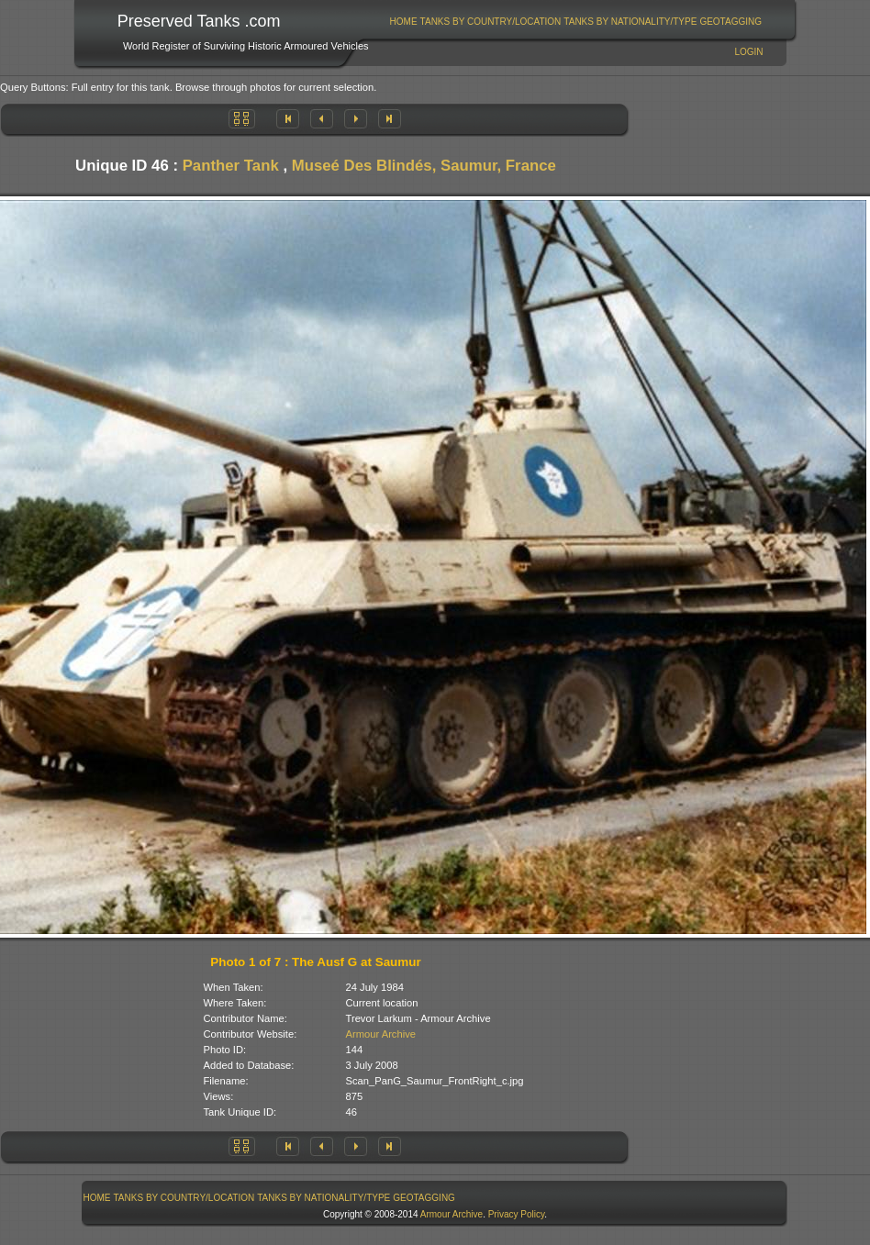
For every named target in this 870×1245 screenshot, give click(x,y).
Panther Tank (231, 165)
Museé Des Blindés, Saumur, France (424, 165)
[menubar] (575, 21)
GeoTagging (730, 22)
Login (748, 52)
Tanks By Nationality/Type (630, 22)
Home (404, 22)
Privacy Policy (516, 1214)
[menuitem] (403, 21)
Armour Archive (381, 1033)
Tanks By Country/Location (491, 22)
